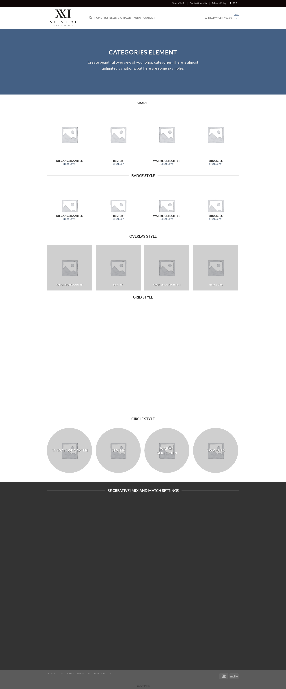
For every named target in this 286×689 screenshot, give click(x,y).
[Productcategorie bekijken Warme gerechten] (167, 140)
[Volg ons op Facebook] (230, 3)
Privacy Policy (219, 3)
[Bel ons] (237, 3)
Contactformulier (199, 3)
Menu (137, 17)
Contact (149, 17)
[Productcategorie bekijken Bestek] (118, 140)
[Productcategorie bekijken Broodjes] (215, 140)
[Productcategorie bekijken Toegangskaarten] (69, 140)
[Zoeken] (90, 17)
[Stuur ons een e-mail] (234, 3)
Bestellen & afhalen (117, 17)
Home (98, 17)
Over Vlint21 (179, 3)
